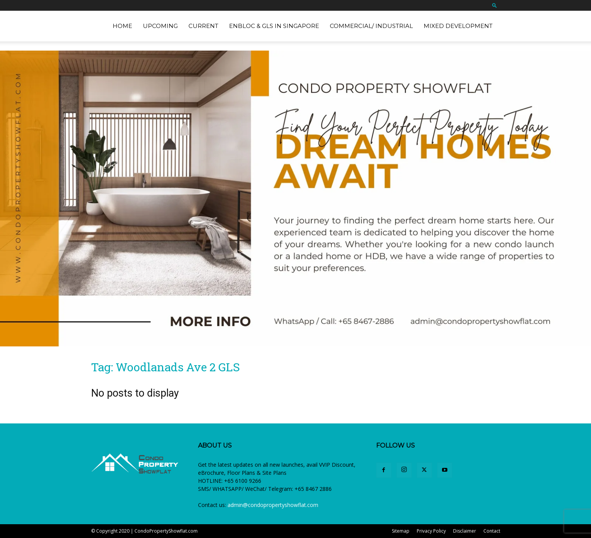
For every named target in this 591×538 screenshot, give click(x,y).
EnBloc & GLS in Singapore (274, 26)
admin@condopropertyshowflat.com (273, 504)
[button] (494, 5)
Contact (491, 531)
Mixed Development (458, 26)
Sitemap (400, 531)
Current (203, 26)
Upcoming (160, 26)
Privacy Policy (431, 531)
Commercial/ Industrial (371, 26)
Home (122, 26)
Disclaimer (464, 531)
